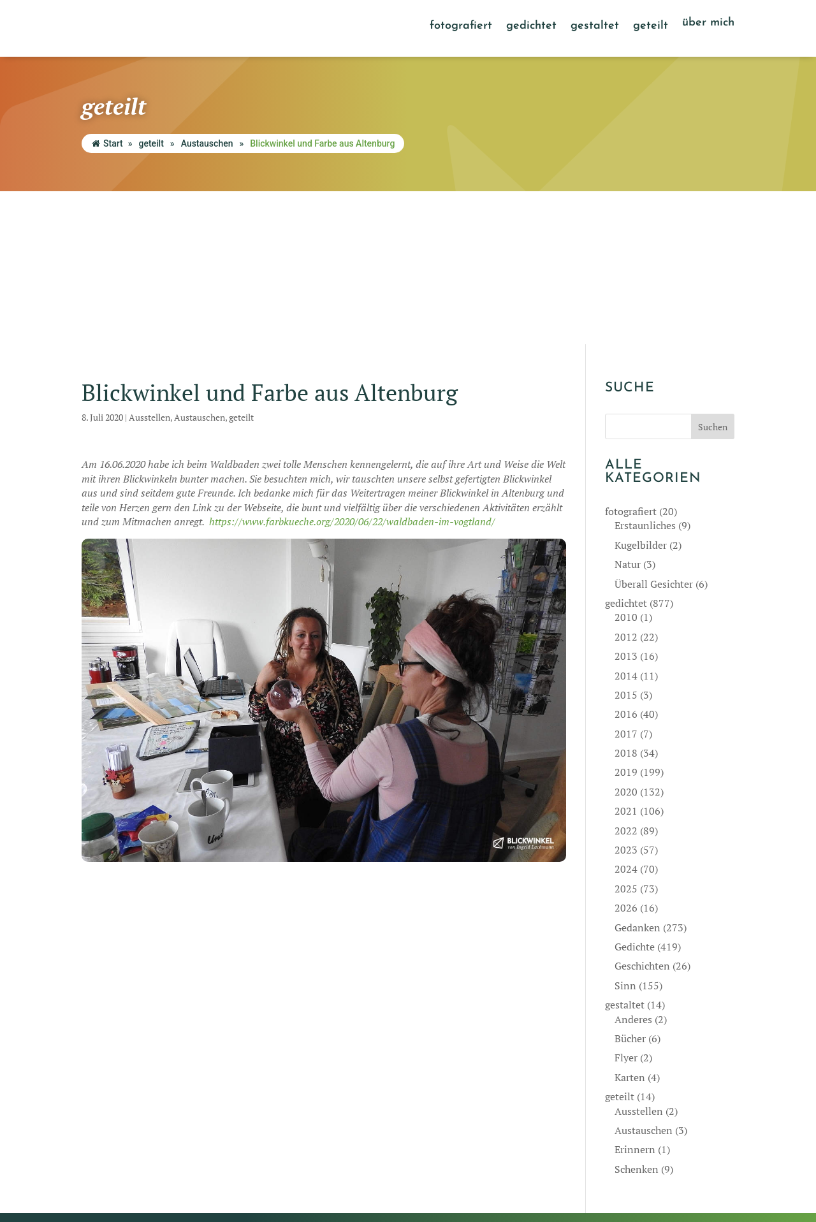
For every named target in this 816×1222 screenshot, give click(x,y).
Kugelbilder (641, 392)
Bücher (630, 885)
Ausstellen (149, 264)
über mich (708, 23)
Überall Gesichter (654, 431)
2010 (626, 465)
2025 (626, 736)
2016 (626, 562)
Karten (630, 924)
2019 (626, 620)
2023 (626, 697)
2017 (626, 581)
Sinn (625, 833)
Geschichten (642, 813)
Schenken (637, 1016)
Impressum (425, 1166)
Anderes (633, 866)
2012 (626, 484)
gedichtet (531, 27)
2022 (626, 678)
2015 (626, 542)
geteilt (650, 27)
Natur (628, 412)
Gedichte (635, 794)
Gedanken (637, 774)
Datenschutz (477, 1166)
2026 (626, 755)
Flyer (626, 905)
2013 (626, 504)
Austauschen (207, 143)
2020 (626, 639)
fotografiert (461, 27)
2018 (626, 600)
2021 (626, 658)
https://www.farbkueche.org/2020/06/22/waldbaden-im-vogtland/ (352, 368)
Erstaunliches (645, 373)
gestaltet (595, 27)
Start (107, 143)
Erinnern (635, 997)
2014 (626, 523)
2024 (626, 716)
